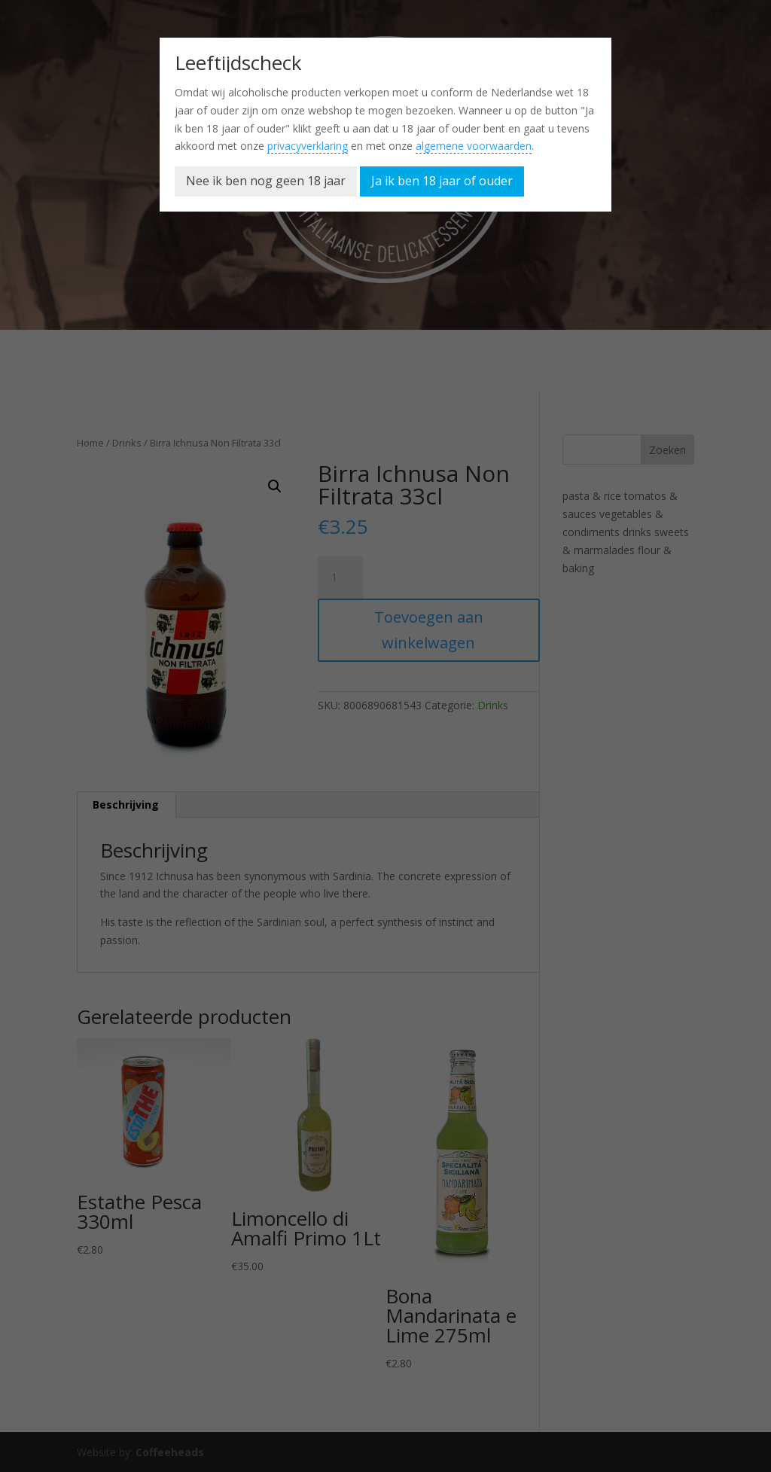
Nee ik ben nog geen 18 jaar (266, 180)
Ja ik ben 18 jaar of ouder (442, 180)
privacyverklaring (307, 146)
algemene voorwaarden (474, 146)
